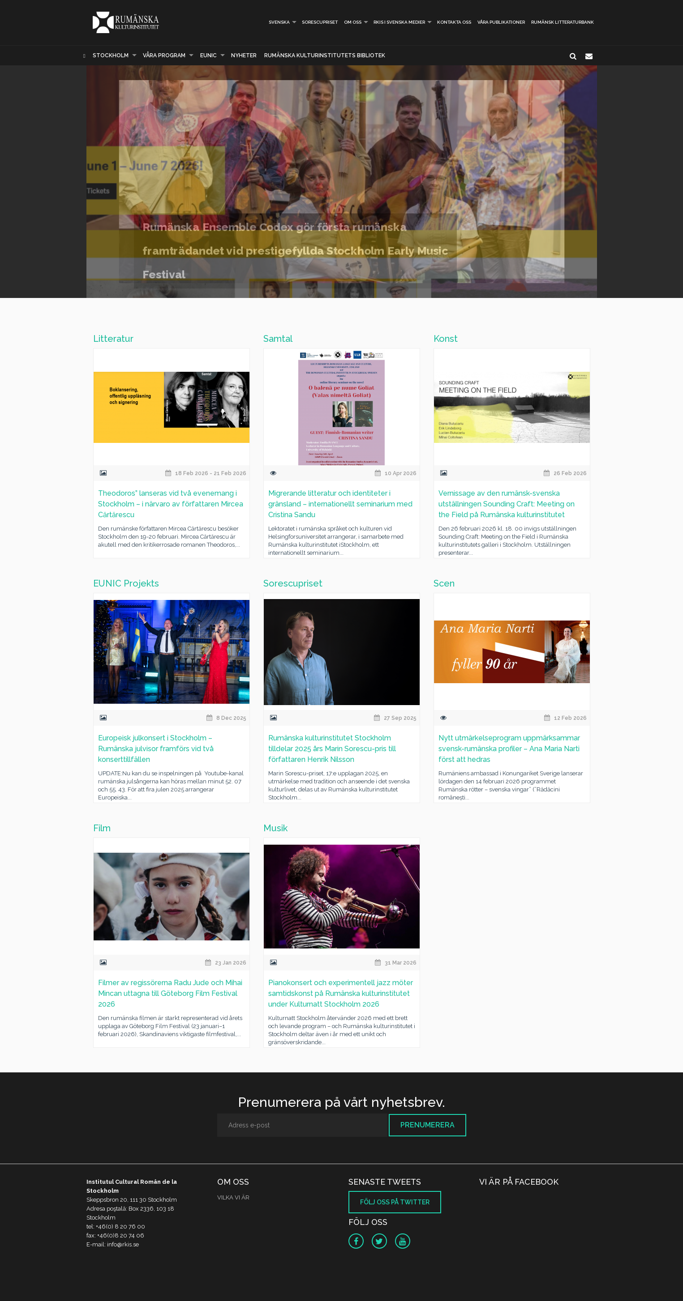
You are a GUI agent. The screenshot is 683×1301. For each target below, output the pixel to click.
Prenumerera (427, 1125)
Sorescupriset (320, 22)
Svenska (275, 22)
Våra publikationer (501, 22)
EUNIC (208, 55)
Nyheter (244, 55)
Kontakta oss (454, 22)
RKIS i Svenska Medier (399, 22)
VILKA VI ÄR (233, 1197)
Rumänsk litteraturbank (562, 22)
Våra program (164, 55)
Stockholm (111, 55)
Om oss (352, 22)
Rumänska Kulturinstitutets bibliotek (324, 55)
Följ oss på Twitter (395, 1202)
